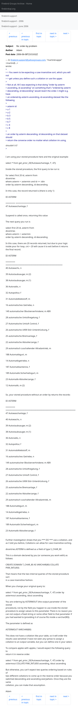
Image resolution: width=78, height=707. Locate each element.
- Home (17, 3)
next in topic (53, 35)
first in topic (39, 35)
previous (13, 36)
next (65, 33)
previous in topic (25, 38)
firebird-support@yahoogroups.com (28, 60)
